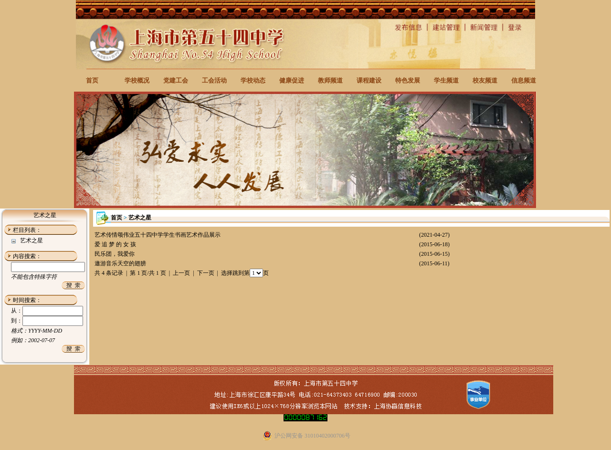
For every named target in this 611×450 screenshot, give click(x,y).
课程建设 (369, 80)
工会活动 (214, 80)
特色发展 (407, 80)
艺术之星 (31, 240)
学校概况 (137, 80)
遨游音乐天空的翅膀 (120, 263)
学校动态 (253, 80)
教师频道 (330, 80)
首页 (92, 80)
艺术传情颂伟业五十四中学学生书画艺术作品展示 (158, 234)
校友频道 (485, 80)
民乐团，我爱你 (115, 254)
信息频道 (523, 80)
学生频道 (446, 80)
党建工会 (175, 80)
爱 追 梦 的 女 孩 (115, 244)
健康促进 (291, 80)
